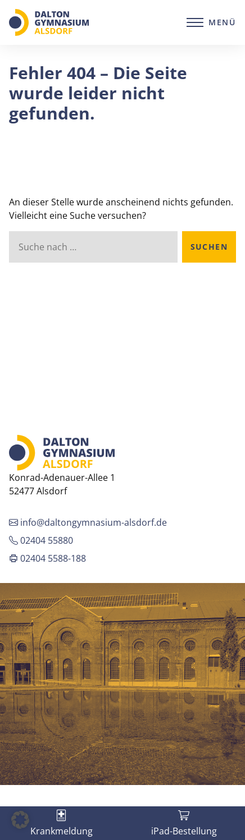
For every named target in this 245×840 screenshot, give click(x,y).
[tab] (61, 823)
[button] (20, 820)
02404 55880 (41, 540)
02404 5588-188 (47, 558)
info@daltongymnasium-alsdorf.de (88, 522)
